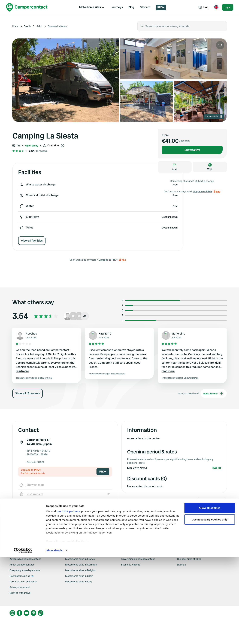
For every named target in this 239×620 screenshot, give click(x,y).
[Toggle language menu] (216, 7)
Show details (54, 613)
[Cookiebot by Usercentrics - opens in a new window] (22, 613)
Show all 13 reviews (27, 393)
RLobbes (31, 333)
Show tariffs (192, 150)
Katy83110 (105, 333)
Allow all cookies (209, 570)
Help (203, 7)
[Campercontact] (27, 7)
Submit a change (204, 181)
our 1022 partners (68, 574)
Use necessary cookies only (210, 582)
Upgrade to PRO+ (108, 259)
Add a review (213, 393)
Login (228, 7)
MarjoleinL (178, 333)
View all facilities (32, 240)
